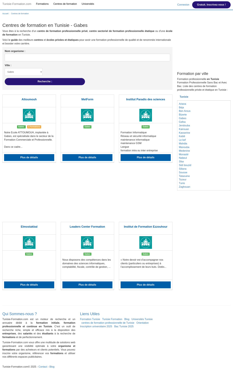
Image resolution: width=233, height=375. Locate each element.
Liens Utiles (90, 314)
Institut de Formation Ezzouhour (145, 226)
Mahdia (183, 143)
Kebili (182, 136)
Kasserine (184, 132)
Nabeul (183, 158)
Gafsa (182, 122)
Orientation (142, 322)
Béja (181, 107)
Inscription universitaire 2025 (96, 326)
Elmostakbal (29, 226)
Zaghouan (184, 186)
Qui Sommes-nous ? (19, 314)
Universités (88, 4)
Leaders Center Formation (87, 226)
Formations (42, 4)
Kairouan (184, 129)
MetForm (87, 99)
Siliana (182, 168)
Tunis (182, 183)
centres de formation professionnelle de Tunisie (108, 322)
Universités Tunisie (142, 319)
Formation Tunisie (90, 319)
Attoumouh (29, 99)
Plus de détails (29, 157)
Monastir (184, 154)
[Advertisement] (87, 194)
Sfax (181, 161)
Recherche (45, 81)
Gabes (182, 118)
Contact (42, 366)
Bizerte (183, 114)
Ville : (8, 65)
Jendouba (184, 125)
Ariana (182, 104)
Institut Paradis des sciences (145, 99)
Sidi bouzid (185, 165)
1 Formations (34, 127)
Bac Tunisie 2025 (124, 326)
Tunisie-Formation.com (16, 4)
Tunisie (184, 96)
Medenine (184, 150)
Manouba (184, 147)
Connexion (183, 4)
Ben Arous (185, 111)
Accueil (5, 13)
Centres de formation (65, 4)
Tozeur (182, 179)
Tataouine (184, 176)
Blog (126, 319)
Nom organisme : (15, 51)
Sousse (183, 172)
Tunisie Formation (112, 319)
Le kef (182, 140)
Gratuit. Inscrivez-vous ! (211, 4)
